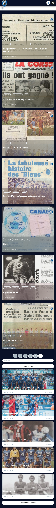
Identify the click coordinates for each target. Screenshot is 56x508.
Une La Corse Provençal (13, 341)
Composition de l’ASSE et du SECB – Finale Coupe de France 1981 (25, 50)
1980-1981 (7, 44)
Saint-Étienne (34, 44)
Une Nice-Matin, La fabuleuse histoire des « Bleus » (24, 196)
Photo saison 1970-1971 (12, 492)
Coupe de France (17, 44)
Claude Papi (16, 287)
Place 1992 (7, 244)
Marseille (27, 239)
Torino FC (31, 143)
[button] (48, 3)
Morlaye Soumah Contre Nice (14, 440)
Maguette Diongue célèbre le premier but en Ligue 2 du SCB (26, 413)
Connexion (53, 3)
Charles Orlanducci (26, 336)
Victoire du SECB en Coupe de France (18, 99)
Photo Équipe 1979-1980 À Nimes (16, 466)
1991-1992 (7, 239)
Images (49, 16)
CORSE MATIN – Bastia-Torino (15, 148)
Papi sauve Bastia (10, 292)
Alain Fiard (15, 336)
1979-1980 (7, 336)
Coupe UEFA (16, 143)
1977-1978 (7, 143)
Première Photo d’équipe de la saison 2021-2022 (22, 387)
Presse (26, 44)
